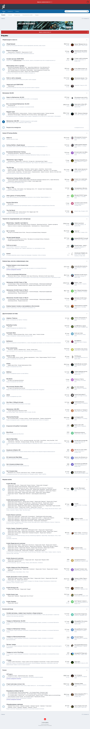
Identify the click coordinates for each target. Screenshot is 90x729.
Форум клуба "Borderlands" (36, 547)
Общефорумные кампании (14, 706)
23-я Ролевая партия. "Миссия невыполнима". (18, 693)
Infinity (8, 365)
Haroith (79, 427)
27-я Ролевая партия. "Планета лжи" (16, 696)
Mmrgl (78, 381)
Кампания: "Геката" (12, 708)
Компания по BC (22, 351)
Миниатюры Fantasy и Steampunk (28, 226)
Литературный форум (13, 239)
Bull (78, 460)
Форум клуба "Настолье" (26, 490)
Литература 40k (11, 105)
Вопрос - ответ (78, 284)
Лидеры (37, 14)
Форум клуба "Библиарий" (14, 522)
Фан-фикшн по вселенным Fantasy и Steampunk (38, 240)
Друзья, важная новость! (44, 2)
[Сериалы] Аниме (78, 685)
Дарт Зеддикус (80, 105)
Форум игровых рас (22, 294)
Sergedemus (80, 624)
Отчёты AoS (25, 161)
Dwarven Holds (48, 169)
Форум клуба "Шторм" (52, 503)
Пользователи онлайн (27, 14)
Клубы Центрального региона (15, 501)
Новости (9, 137)
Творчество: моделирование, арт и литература (16, 220)
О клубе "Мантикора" (79, 489)
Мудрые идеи (10, 111)
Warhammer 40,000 (8, 93)
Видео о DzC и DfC (79, 426)
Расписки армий (11, 358)
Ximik (78, 351)
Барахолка (10, 571)
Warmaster (17, 443)
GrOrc (78, 79)
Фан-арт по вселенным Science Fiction (16, 234)
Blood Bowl (9, 434)
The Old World (10, 212)
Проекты (16, 351)
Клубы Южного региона (13, 516)
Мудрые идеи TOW (34, 213)
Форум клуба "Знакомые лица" (15, 570)
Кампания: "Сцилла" (32, 708)
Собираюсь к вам (78, 589)
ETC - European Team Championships (43, 190)
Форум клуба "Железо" (22, 581)
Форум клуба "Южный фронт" (41, 522)
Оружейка (31, 677)
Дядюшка (79, 161)
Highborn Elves (21, 170)
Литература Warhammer (13, 153)
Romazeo (79, 300)
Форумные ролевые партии (14, 692)
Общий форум (10, 44)
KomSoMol (79, 647)
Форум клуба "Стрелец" (52, 570)
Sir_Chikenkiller (80, 59)
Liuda (78, 241)
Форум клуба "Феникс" (51, 492)
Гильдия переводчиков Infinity (24, 366)
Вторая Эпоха (34, 351)
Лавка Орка (77, 663)
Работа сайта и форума (13, 78)
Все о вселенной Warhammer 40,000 (17, 104)
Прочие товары (11, 646)
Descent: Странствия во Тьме (23, 474)
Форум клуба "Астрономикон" (28, 517)
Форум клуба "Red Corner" (39, 507)
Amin (78, 535)
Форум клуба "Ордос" (26, 519)
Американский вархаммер (80, 50)
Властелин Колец (11, 349)
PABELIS (79, 146)
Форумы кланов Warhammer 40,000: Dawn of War (40, 286)
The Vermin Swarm (27, 172)
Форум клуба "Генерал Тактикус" (28, 486)
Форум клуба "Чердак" (25, 590)
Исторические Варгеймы (14, 458)
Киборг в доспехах (79, 224)
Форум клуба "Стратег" (13, 508)
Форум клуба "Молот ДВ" (51, 579)
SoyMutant (79, 293)
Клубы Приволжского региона (15, 545)
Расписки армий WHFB (13, 181)
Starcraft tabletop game (79, 473)
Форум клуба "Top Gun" (41, 550)
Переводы (10, 335)
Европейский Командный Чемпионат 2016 (17, 67)
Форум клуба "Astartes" (51, 546)
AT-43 (21, 441)
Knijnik (78, 597)
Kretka (78, 435)
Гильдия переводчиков (34, 420)
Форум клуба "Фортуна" (24, 549)
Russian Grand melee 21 (79, 396)
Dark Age (32, 443)
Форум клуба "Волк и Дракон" (25, 507)
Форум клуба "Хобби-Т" (37, 519)
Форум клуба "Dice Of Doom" (26, 597)
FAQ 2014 (10, 328)
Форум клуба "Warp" (12, 547)
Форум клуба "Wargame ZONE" (42, 561)
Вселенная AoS (11, 161)
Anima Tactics (11, 441)
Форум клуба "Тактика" (13, 549)
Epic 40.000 (36, 441)
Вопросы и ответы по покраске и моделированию (19, 227)
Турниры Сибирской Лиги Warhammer (16, 68)
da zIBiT (79, 45)
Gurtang (79, 571)
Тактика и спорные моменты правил (36, 113)
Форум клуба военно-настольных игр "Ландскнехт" (41, 489)
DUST (56, 441)
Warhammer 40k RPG (12, 121)
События (10, 14)
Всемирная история (12, 677)
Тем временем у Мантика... (81, 189)
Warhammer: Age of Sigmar (14, 160)
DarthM (79, 474)
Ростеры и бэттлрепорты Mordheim (16, 381)
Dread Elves (41, 169)
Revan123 (79, 631)
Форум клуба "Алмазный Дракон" (27, 550)
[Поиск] (72, 11)
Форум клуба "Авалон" (13, 495)
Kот (78, 550)
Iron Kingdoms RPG (78, 418)
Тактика (28, 351)
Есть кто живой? (78, 596)
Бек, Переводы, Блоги (29, 190)
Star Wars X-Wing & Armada (14, 403)
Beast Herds (27, 169)
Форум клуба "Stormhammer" (28, 532)
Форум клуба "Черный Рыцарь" (46, 531)
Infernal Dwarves (28, 170)
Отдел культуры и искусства (15, 685)
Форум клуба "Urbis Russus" (28, 546)
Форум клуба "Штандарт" (42, 486)
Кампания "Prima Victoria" (13, 707)
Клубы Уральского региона (14, 559)
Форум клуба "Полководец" (46, 505)
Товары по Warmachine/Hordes (16, 638)
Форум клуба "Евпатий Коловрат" (31, 505)
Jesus (78, 412)
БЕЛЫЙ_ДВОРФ (80, 171)
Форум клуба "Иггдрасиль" (25, 504)
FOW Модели (77, 357)
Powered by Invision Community (45, 726)
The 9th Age (10, 167)
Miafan (78, 138)
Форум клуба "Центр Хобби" (28, 493)
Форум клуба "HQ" (12, 581)
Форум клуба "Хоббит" (13, 535)
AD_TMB (79, 506)
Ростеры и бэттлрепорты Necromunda (16, 389)
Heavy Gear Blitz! (50, 441)
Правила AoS (19, 161)
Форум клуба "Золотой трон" (14, 534)
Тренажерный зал (36, 227)
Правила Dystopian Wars (19, 335)
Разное (4, 671)
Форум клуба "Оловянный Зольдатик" (30, 534)
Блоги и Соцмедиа (12, 50)
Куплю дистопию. (78, 334)
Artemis (79, 389)
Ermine (78, 562)
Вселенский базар (7, 610)
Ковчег (8, 255)
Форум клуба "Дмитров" (40, 503)
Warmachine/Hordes (12, 418)
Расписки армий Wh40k (13, 113)
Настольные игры (11, 472)
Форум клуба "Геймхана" (13, 597)
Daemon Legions (34, 169)
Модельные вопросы (79, 433)
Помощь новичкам (49, 113)
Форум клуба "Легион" (41, 570)
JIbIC (78, 114)
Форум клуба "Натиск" (40, 579)
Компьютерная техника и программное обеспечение (22, 307)
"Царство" (77, 232)
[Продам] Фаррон (78, 638)
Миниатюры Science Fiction (14, 226)
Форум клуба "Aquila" (40, 546)
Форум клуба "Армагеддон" (14, 517)
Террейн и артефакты (53, 226)
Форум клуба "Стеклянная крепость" (16, 561)
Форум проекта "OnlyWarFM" (14, 52)
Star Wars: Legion (39, 443)
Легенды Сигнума (25, 443)
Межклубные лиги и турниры (15, 65)
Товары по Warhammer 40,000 (15, 622)
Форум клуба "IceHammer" (29, 570)
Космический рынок (79, 403)
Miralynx (79, 269)
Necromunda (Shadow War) (14, 388)
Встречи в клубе (78, 549)
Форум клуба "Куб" (30, 561)
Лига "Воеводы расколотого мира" (16, 71)
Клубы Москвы (11, 485)
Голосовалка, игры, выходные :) (82, 350)
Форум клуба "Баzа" (12, 507)
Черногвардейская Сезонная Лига (42, 70)
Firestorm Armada (40, 335)
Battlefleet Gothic (11, 326)
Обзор (3, 12)
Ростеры (14, 169)
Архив (34, 335)
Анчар (78, 98)
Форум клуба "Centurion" (36, 508)
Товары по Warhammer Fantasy (16, 630)
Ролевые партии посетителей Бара (52, 696)
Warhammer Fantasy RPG (25, 153)
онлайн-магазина (17, 60)
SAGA (8, 396)
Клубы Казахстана (12, 596)
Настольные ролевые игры (14, 465)
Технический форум (33, 285)
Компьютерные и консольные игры (17, 266)
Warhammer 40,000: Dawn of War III (17, 299)
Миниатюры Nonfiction (42, 226)
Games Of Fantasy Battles (9, 133)
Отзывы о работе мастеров (52, 663)
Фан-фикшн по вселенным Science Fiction (17, 240)
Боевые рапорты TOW (24, 213)
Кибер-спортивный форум (22, 285)
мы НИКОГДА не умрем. (80, 327)
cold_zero (79, 285)
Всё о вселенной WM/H (13, 420)
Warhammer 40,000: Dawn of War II (17, 291)
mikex (78, 198)
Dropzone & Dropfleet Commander (16, 427)
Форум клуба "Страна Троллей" (53, 507)
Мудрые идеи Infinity (12, 366)
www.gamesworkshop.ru (80, 561)
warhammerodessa (81, 603)
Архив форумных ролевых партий (15, 698)
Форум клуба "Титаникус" (28, 552)
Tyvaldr (79, 153)
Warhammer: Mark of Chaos (14, 277)
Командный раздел (44, 68)
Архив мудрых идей (42, 114)
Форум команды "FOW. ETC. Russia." (48, 358)
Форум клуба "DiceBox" (49, 549)
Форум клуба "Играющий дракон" (15, 505)
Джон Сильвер (80, 277)
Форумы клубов (7, 481)
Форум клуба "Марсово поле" (15, 562)
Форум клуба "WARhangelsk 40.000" (29, 531)
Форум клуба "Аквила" (48, 504)
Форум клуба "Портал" (51, 490)
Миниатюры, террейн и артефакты (17, 224)
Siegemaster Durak (81, 358)
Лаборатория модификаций (45, 285)
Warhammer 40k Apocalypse (14, 114)
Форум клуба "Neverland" (37, 549)
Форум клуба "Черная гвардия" (43, 493)
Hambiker (79, 52)
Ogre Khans (46, 170)
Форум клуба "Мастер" (37, 504)
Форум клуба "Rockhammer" (44, 520)
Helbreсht (79, 678)
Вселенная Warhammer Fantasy (16, 152)
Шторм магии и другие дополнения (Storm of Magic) (20, 182)
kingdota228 (80, 205)
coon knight (80, 397)
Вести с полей (28, 335)
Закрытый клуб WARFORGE (14, 84)
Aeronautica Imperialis (28, 441)
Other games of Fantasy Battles (16, 197)
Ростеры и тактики (23, 420)
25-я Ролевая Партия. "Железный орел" (17, 695)
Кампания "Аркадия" (25, 707)
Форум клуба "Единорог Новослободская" (17, 488)
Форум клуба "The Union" (13, 486)
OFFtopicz (9, 675)
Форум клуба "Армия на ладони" (15, 579)
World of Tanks (11, 268)
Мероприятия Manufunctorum (32, 68)
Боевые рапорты (23, 113)
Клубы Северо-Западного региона (17, 530)
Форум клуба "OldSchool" (25, 495)
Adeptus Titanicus (11, 319)
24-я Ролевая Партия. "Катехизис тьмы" (39, 693)
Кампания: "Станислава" (45, 707)
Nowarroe (79, 335)
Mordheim (9, 380)
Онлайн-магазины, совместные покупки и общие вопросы (24, 614)
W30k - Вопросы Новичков (80, 113)
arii (78, 616)
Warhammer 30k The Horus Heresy (29, 114)
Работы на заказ (11, 246)
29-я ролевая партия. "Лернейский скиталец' (34, 698)
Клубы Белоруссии (12, 589)
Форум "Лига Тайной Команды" (32, 71)
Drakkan (79, 420)
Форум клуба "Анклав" (24, 508)
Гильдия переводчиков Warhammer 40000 (17, 412)
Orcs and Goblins (53, 170)
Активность (10, 11)
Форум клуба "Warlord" (49, 519)
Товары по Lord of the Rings (15, 654)
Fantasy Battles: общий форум (15, 145)
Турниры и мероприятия (29, 358)
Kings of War (10, 189)
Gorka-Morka (43, 441)
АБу (78, 191)
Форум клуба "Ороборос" (46, 534)
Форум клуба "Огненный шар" (14, 552)
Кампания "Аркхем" (35, 707)
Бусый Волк (80, 696)
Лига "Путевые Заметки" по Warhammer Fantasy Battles (20, 70)
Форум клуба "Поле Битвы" (27, 522)
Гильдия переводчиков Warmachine (16, 241)
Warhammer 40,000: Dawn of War (16, 284)
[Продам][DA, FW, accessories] (81, 622)
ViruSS (78, 320)
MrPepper (79, 404)
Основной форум (12, 285)
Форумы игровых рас (23, 286)
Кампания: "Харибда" (22, 708)
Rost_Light (79, 343)
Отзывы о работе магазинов (14, 663)
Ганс (78, 521)
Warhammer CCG (12, 474)
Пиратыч (79, 366)
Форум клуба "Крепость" (33, 488)
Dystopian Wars (11, 334)
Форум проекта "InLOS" (27, 52)
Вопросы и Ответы (79, 380)
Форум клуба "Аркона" (13, 604)
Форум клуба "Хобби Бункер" (14, 493)
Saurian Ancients (11, 172)
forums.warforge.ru (45, 725)
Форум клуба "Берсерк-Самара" (50, 547)
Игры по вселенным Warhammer (16, 276)
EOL (78, 85)
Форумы (3, 14)
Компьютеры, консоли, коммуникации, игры (15, 262)
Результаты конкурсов (13, 127)
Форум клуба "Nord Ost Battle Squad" (29, 520)
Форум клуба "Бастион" (13, 550)
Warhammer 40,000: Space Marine (46, 277)
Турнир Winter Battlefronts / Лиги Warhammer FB (38, 67)
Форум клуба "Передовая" (39, 490)
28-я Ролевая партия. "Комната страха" (34, 696)
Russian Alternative (12, 204)
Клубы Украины (11, 603)
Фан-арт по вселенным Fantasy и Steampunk (36, 234)
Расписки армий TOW (13, 213)
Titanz (78, 656)
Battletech (9, 342)
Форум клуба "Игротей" (23, 547)
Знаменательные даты (23, 677)
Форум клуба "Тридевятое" (38, 492)
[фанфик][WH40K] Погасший (81, 239)
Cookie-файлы (45, 724)
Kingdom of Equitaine (38, 170)
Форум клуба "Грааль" (52, 532)
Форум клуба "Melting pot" (14, 520)
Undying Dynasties (36, 172)
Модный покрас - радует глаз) (81, 247)
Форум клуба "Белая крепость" (15, 503)
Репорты (10, 169)
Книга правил (20, 169)
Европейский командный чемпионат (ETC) (40, 181)
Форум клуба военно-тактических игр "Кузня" (18, 489)
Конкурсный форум (45, 227)
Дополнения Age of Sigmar (41, 161)
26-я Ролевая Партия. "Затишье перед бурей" (37, 695)
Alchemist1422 (80, 452)
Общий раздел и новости (9, 39)
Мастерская (10, 205)
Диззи (78, 308)
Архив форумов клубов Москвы (39, 495)
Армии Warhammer (54, 181)
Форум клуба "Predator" (28, 503)
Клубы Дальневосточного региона (17, 578)
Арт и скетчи (10, 232)
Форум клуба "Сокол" (13, 492)
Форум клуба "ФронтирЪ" (13, 590)
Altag (78, 233)
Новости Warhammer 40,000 (15, 97)
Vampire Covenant (45, 172)
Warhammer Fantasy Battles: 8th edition (18, 179)
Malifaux (9, 373)
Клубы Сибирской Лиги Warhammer (17, 569)
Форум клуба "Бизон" (13, 504)
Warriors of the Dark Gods (13, 173)
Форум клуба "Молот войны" (14, 546)
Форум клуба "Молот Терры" (14, 532)
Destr (78, 590)
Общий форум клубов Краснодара (44, 517)
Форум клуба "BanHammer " (14, 531)
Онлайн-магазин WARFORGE (15, 59)
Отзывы (8, 661)
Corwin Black (80, 374)
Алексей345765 (81, 466)
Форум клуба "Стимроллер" (25, 492)
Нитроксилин (80, 443)
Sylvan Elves (19, 172)
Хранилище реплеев (12, 286)
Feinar (78, 70)
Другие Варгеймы (12, 440)
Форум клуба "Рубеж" (29, 579)
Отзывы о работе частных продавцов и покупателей (33, 663)
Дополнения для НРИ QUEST (81, 465)
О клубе (76, 505)
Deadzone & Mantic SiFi (13, 451)
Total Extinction (11, 443)
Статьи (37, 358)
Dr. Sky (78, 212)
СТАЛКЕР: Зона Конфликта (37, 474)
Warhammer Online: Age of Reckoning (29, 277)
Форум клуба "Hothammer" (14, 519)
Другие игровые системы (10, 315)
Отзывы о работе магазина (81, 58)
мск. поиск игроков (79, 388)
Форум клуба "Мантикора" (14, 490)
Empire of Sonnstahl (12, 170)
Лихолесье (10, 351)
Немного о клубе (78, 520)
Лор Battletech (77, 342)
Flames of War (10, 357)
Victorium (17, 441)
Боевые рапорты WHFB (24, 181)
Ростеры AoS (32, 161)
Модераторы (17, 14)
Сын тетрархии (78, 676)
